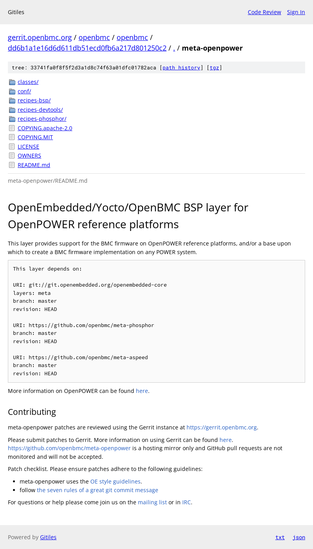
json (299, 537)
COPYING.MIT (35, 137)
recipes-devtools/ (40, 109)
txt (280, 537)
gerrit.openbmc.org (40, 37)
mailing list (152, 502)
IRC (186, 502)
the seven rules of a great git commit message (97, 490)
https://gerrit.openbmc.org (222, 427)
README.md (34, 165)
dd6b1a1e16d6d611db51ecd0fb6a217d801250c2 (87, 48)
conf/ (24, 91)
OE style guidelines (115, 481)
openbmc (94, 37)
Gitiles (48, 537)
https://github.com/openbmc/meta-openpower (69, 448)
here (142, 390)
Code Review (264, 12)
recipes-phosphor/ (42, 118)
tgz (214, 67)
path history (181, 67)
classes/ (28, 81)
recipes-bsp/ (34, 100)
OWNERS (29, 155)
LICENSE (28, 146)
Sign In (296, 12)
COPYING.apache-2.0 (45, 128)
